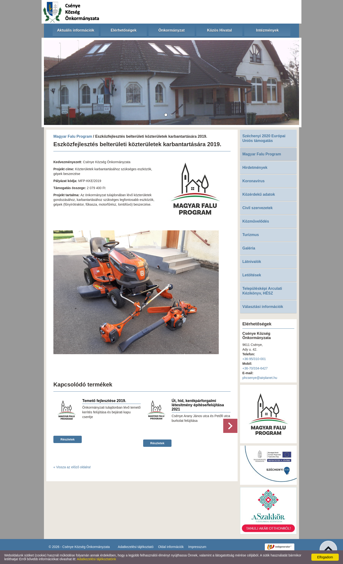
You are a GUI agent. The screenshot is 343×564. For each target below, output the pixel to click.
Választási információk (262, 307)
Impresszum (197, 547)
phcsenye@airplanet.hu (259, 378)
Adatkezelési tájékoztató (136, 547)
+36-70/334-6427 (255, 368)
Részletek (67, 439)
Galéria (248, 248)
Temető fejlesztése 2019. (104, 401)
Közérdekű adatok (258, 194)
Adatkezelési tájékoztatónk (96, 559)
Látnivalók (251, 262)
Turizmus (250, 235)
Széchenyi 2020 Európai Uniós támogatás (263, 138)
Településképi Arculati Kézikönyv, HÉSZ (262, 290)
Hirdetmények (254, 168)
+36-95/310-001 (254, 359)
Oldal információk (171, 547)
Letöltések (251, 275)
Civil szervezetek (257, 208)
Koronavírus (253, 181)
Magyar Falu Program (72, 136)
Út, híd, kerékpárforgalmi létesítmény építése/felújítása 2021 (198, 405)
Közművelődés (255, 221)
